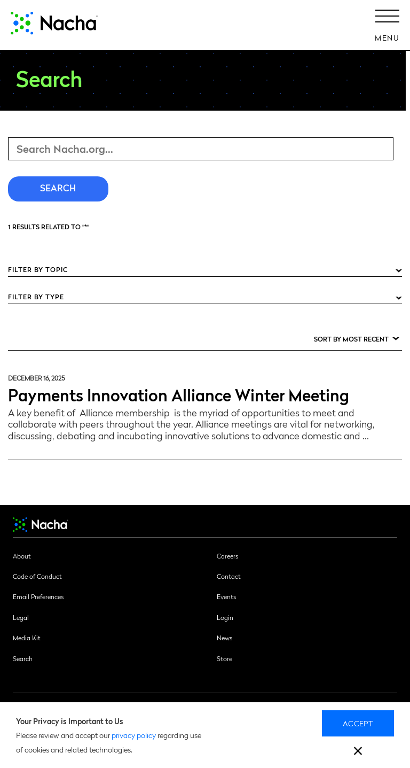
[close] (358, 752)
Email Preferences (38, 596)
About (22, 556)
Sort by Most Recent (351, 339)
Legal (21, 617)
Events (226, 596)
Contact (229, 576)
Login (225, 617)
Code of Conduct (37, 576)
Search (23, 658)
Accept (358, 723)
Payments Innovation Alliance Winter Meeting (178, 394)
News (224, 637)
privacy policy (134, 735)
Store (224, 658)
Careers (227, 556)
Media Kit (27, 637)
